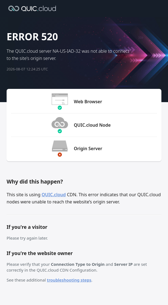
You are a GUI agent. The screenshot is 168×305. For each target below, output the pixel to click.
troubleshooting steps (69, 280)
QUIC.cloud (54, 195)
